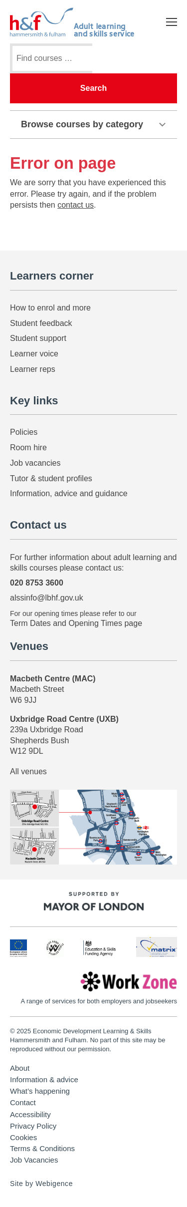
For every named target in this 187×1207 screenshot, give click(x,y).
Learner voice (34, 353)
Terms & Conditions (42, 1149)
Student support (38, 338)
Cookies (23, 1138)
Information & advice (44, 1080)
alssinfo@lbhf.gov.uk (46, 598)
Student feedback (41, 323)
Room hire (28, 447)
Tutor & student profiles (51, 478)
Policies (23, 432)
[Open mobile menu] (171, 22)
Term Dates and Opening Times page (76, 623)
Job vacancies (35, 463)
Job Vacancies (34, 1160)
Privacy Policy (33, 1126)
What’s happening (40, 1091)
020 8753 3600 (36, 583)
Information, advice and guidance (69, 493)
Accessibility (30, 1115)
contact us (75, 205)
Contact (23, 1103)
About (19, 1068)
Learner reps (32, 369)
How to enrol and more (50, 307)
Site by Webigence (41, 1184)
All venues (28, 771)
